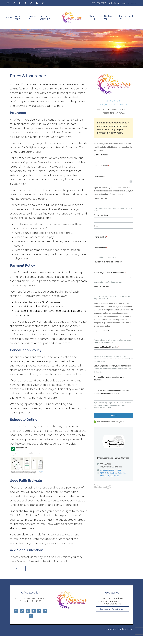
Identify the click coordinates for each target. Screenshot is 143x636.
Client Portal (92, 17)
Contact (18, 568)
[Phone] (14, 3)
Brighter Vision (125, 629)
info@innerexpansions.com (123, 3)
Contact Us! (108, 17)
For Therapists (126, 16)
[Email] (8, 3)
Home (9, 17)
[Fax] (20, 3)
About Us (18, 17)
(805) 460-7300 (98, 3)
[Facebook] (25, 3)
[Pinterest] (43, 3)
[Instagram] (31, 3)
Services (32, 16)
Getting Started (44, 17)
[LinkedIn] (37, 3)
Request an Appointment (112, 609)
